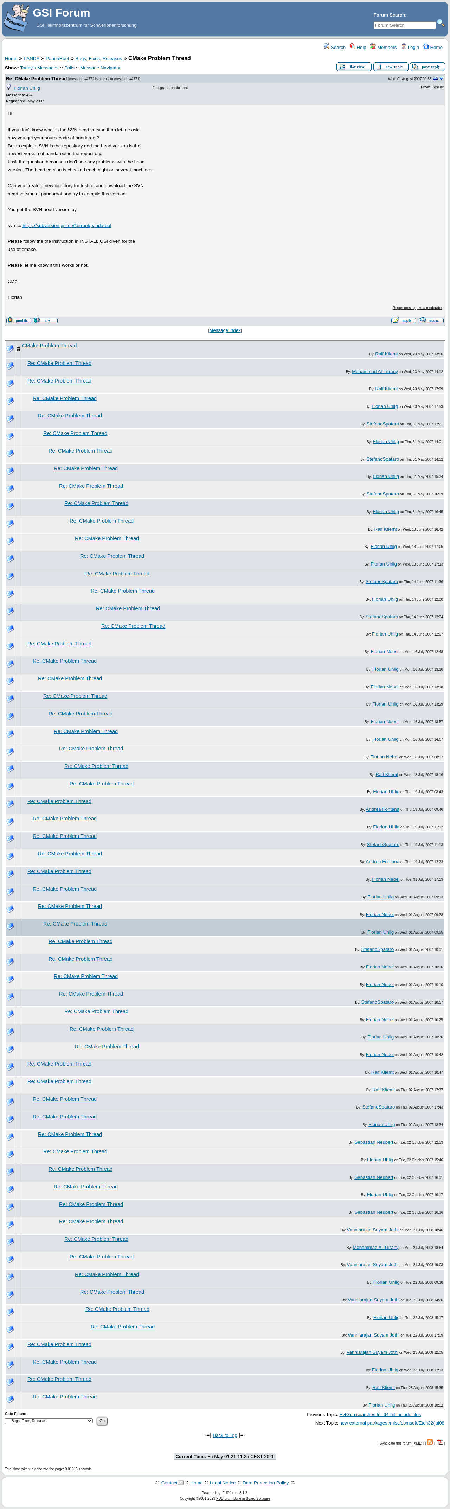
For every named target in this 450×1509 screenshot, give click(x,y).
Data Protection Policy (266, 1482)
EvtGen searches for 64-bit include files (380, 1414)
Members (383, 47)
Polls (69, 67)
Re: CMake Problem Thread (36, 78)
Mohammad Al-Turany (375, 371)
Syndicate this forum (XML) (401, 1443)
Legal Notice (223, 1482)
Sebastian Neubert (373, 1142)
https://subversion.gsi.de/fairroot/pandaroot (66, 225)
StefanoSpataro (382, 424)
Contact (169, 1482)
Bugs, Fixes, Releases (99, 58)
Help (358, 47)
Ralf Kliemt (386, 353)
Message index (225, 330)
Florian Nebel (385, 651)
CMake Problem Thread (49, 345)
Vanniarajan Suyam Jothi (373, 1229)
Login (410, 47)
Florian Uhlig (27, 88)
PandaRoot (57, 58)
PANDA (31, 58)
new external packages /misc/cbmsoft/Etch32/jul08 (391, 1423)
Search (335, 47)
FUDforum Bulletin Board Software (243, 1499)
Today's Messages (39, 67)
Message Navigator (100, 67)
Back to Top (225, 1435)
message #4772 (81, 79)
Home (433, 47)
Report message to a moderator (417, 308)
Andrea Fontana (383, 809)
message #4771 (126, 79)
